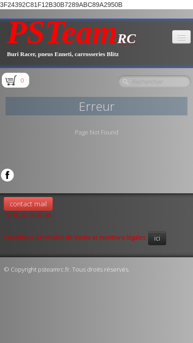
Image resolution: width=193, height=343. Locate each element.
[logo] (71, 43)
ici (157, 238)
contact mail (28, 203)
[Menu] (181, 37)
